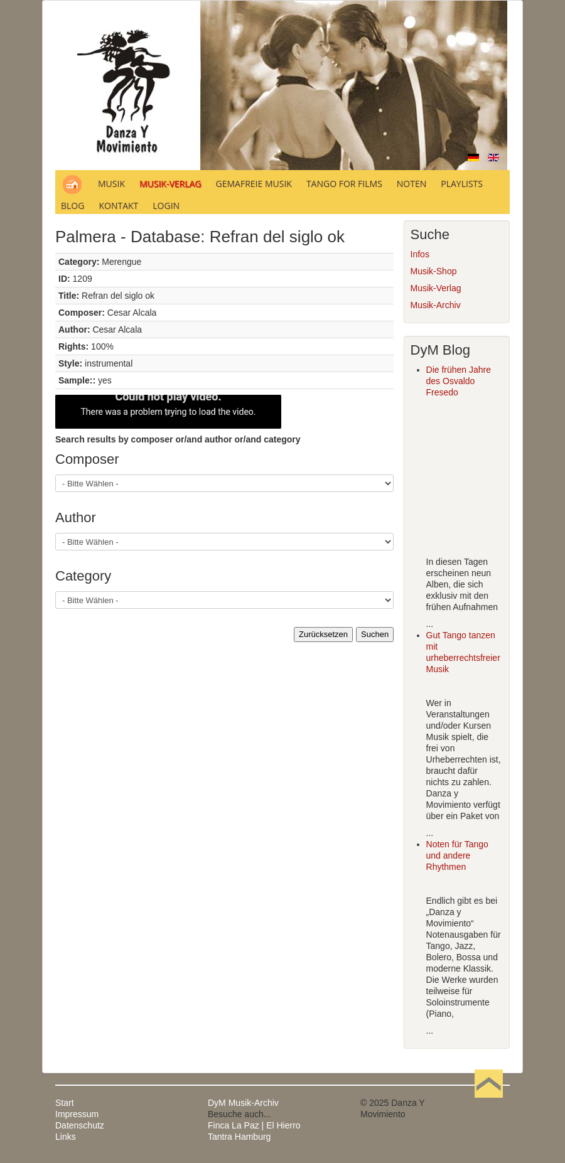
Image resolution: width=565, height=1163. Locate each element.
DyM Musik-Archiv (243, 1103)
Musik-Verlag (436, 288)
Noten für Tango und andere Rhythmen (457, 855)
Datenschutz (79, 1125)
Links (65, 1137)
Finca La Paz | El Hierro (254, 1125)
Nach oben (488, 1103)
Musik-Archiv (436, 305)
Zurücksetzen (323, 634)
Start (64, 1103)
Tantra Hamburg (239, 1137)
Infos (420, 254)
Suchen (375, 634)
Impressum (77, 1114)
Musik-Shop (434, 271)
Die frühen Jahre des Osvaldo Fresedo (459, 381)
